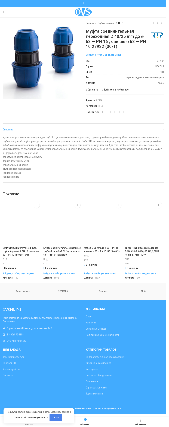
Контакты (91, 326)
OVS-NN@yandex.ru (16, 344)
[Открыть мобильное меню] (3, 12)
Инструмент (92, 372)
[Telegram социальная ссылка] (119, 112)
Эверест (103, 295)
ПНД (120, 23)
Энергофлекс (23, 295)
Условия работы (11, 372)
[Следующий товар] (161, 23)
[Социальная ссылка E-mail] (102, 112)
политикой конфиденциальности (32, 417)
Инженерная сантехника (98, 366)
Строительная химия (96, 391)
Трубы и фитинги (106, 23)
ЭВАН (143, 295)
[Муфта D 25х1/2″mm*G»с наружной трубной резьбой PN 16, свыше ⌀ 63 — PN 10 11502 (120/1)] (63, 222)
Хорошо (55, 417)
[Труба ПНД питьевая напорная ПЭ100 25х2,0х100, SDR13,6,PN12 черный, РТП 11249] (145, 222)
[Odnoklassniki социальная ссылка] (106, 112)
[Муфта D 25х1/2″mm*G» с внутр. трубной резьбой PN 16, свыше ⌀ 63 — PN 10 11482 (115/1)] (21, 222)
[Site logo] (83, 11)
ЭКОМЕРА (63, 295)
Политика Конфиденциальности (102, 338)
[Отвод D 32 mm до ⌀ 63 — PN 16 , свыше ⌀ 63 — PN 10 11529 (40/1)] (104, 222)
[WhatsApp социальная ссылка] (83, 3)
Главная (90, 23)
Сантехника (92, 385)
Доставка (8, 378)
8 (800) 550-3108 (15, 338)
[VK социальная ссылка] (115, 112)
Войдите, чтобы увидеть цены (103, 54)
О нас (88, 319)
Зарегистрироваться (13, 360)
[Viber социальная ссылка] (123, 112)
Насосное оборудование (99, 378)
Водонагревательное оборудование (105, 360)
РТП (5, 267)
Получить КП (9, 366)
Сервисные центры (96, 332)
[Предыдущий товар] (153, 23)
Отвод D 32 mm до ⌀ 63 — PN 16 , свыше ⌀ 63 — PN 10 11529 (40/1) (103, 251)
